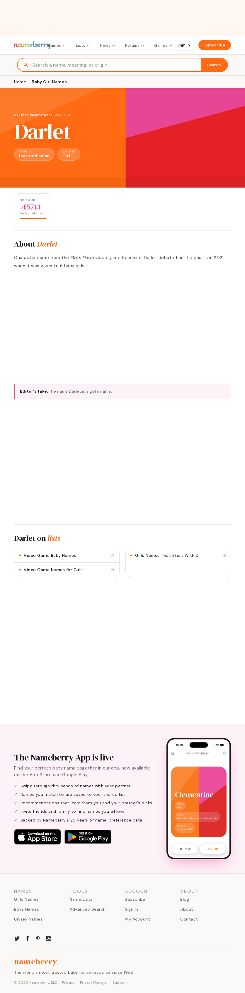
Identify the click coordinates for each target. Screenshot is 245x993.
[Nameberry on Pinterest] (38, 938)
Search (214, 65)
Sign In (183, 45)
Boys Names (26, 909)
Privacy (69, 982)
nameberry (35, 961)
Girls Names (26, 899)
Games (163, 45)
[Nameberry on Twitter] (17, 938)
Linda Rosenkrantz (35, 115)
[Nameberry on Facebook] (27, 938)
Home (20, 81)
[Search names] (116, 65)
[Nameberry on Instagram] (49, 938)
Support (120, 982)
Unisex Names (28, 919)
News (108, 45)
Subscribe (214, 45)
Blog (184, 899)
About (186, 909)
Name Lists (80, 899)
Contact (189, 919)
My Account (137, 919)
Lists (83, 45)
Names (57, 45)
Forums (135, 45)
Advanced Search (87, 909)
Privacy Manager (94, 982)
